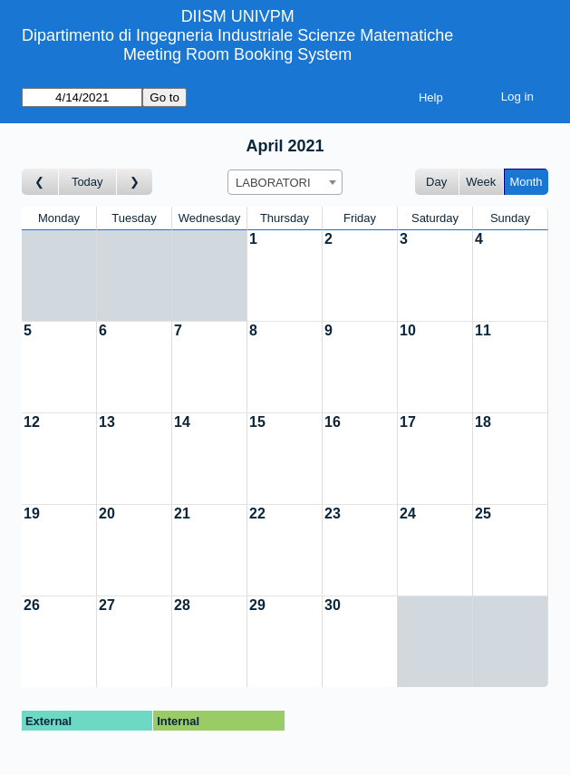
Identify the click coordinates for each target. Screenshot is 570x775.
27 (107, 605)
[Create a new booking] (284, 275)
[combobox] (285, 182)
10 (408, 330)
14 (182, 422)
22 (257, 513)
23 (332, 513)
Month (525, 182)
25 (483, 513)
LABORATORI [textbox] (273, 182)
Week (481, 182)
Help (431, 97)
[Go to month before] (40, 182)
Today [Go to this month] (87, 182)
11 (483, 330)
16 (332, 422)
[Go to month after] (135, 182)
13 (107, 422)
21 (182, 513)
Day (436, 182)
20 (107, 513)
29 (257, 605)
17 (408, 422)
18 (483, 422)
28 (182, 605)
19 (32, 513)
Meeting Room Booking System (237, 54)
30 (332, 605)
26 (32, 605)
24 (408, 513)
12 (32, 422)
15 (257, 422)
